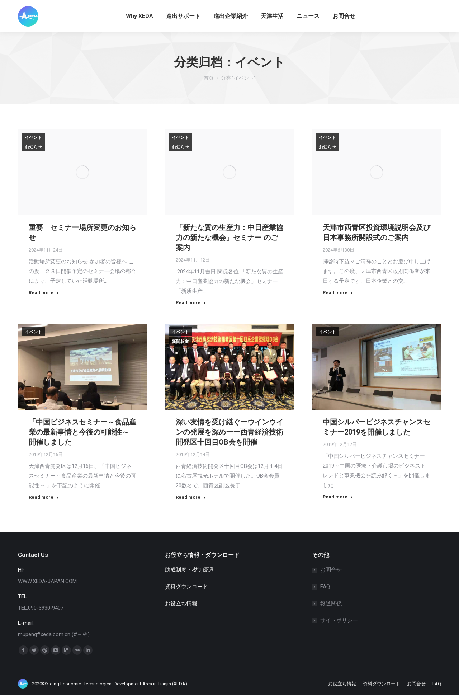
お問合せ (331, 570)
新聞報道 (180, 341)
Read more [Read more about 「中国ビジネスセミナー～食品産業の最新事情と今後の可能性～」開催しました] (44, 497)
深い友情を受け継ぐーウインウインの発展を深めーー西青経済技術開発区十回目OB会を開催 (229, 432)
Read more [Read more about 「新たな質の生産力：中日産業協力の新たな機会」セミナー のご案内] (191, 302)
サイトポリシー (339, 620)
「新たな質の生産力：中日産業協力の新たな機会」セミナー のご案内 (229, 237)
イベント (33, 137)
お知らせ (33, 147)
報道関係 (331, 603)
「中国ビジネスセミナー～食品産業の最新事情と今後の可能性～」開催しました (82, 432)
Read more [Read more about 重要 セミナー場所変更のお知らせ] (44, 292)
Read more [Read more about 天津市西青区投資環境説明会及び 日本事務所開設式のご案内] (338, 292)
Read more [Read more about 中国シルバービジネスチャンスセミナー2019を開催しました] (338, 496)
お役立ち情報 (181, 603)
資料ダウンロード (186, 586)
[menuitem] (139, 16)
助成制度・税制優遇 (189, 570)
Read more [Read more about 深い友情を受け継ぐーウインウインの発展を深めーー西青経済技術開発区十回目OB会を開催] (191, 497)
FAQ (325, 586)
